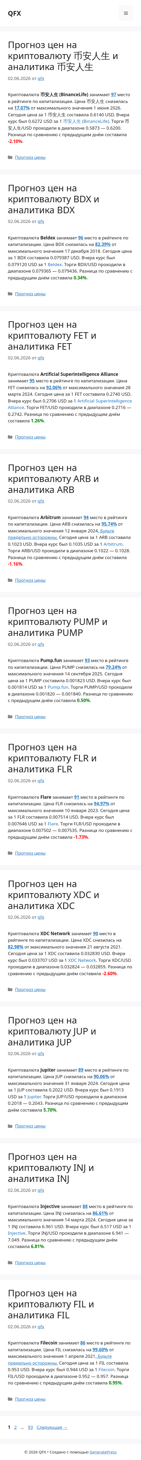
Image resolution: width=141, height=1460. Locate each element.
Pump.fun (58, 687)
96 (80, 238)
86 (82, 1343)
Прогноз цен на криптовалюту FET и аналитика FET (52, 335)
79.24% (113, 667)
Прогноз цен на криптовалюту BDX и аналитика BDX (53, 199)
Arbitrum (113, 544)
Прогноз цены (30, 157)
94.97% (101, 804)
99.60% (100, 1350)
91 (76, 797)
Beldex (55, 264)
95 (32, 381)
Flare (53, 824)
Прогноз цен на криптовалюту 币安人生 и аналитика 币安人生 (63, 55)
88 (85, 1206)
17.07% (22, 108)
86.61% (100, 1213)
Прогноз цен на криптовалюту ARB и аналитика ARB (53, 478)
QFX (14, 13)
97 (113, 94)
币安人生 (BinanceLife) (86, 121)
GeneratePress (103, 1452)
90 (95, 933)
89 (80, 1070)
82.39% (103, 244)
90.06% (101, 1076)
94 (86, 517)
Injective (16, 1233)
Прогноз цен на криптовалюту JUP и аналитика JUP (52, 1031)
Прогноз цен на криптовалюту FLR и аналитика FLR (52, 758)
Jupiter (34, 1097)
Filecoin (107, 1369)
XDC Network (82, 960)
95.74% (109, 524)
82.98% (15, 947)
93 (87, 660)
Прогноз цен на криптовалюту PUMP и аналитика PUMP (58, 621)
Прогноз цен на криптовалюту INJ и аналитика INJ (51, 1167)
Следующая (52, 1427)
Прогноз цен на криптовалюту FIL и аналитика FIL (51, 1304)
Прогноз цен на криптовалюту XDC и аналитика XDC (53, 894)
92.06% (54, 387)
